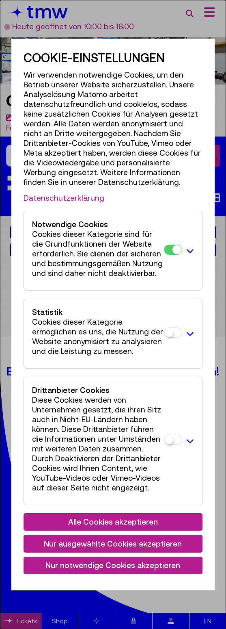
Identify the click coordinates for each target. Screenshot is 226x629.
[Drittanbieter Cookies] (173, 440)
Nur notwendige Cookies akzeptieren (112, 565)
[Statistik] (173, 333)
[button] (190, 251)
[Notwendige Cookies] (173, 250)
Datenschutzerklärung (64, 197)
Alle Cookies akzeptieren (113, 521)
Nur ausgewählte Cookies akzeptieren (113, 543)
